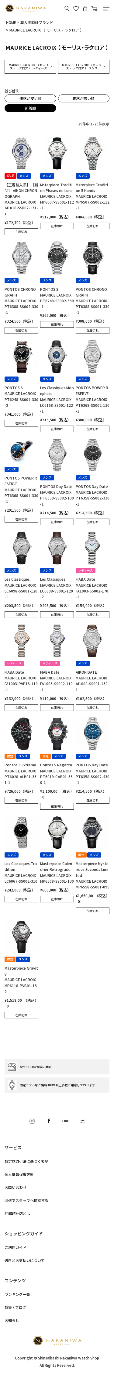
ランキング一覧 (17, 1294)
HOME (11, 22)
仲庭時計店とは (17, 1213)
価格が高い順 (84, 98)
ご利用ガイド (15, 1247)
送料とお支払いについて (25, 1260)
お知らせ (12, 1320)
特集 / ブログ (15, 1307)
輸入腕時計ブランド (36, 22)
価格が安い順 (30, 98)
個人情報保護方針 (19, 1174)
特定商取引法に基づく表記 (26, 1161)
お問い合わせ (15, 1187)
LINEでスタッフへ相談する (26, 1200)
